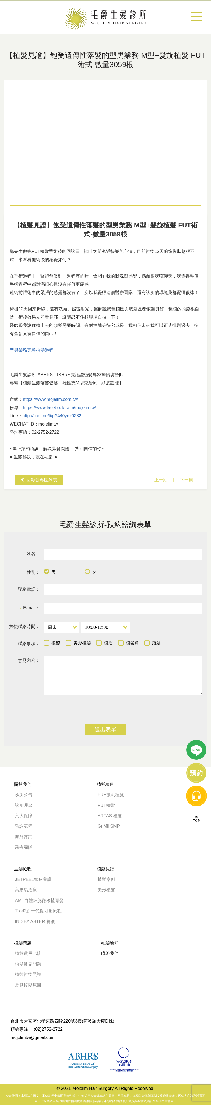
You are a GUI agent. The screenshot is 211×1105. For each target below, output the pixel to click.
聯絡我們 (110, 953)
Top (196, 539)
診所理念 (23, 805)
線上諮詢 (196, 493)
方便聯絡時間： (24, 626)
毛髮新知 (110, 943)
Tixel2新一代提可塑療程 (38, 911)
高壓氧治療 (26, 889)
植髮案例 (106, 879)
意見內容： (29, 660)
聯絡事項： (29, 643)
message (196, 516)
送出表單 (105, 729)
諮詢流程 (23, 826)
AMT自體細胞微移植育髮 (39, 900)
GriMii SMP (109, 826)
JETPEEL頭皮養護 (33, 879)
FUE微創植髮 (111, 794)
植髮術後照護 (28, 974)
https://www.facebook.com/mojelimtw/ (59, 407)
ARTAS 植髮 (110, 815)
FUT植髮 (106, 805)
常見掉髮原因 (28, 985)
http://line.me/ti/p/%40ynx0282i (52, 415)
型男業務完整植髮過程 (32, 350)
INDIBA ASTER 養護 (35, 921)
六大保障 (23, 815)
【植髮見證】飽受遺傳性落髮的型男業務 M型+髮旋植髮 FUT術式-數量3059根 (105, 19)
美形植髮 (106, 889)
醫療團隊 (23, 847)
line (196, 470)
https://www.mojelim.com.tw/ (50, 399)
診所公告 (23, 794)
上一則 (161, 480)
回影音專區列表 (41, 480)
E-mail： (30, 608)
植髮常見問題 (28, 964)
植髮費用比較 (28, 953)
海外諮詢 (26, 837)
